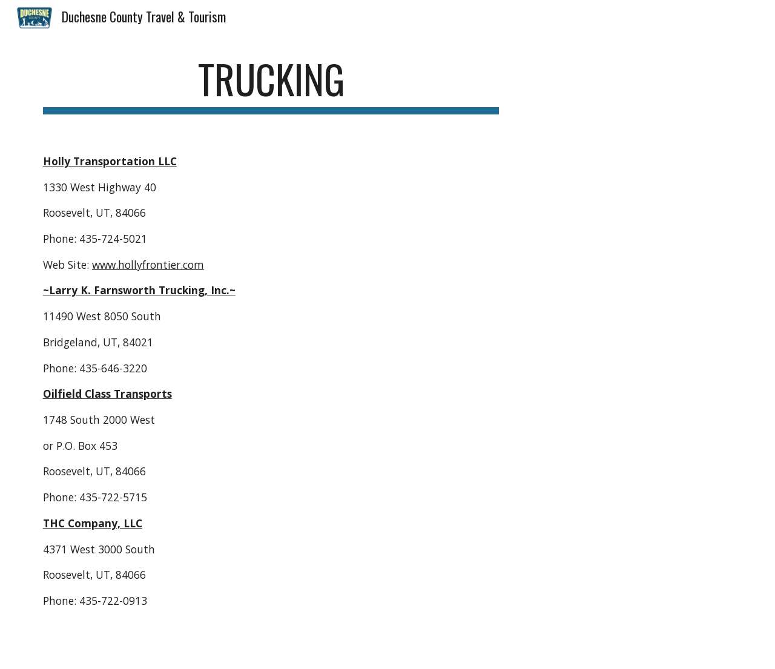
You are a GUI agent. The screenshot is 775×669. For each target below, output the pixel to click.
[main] (271, 85)
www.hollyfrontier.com (148, 264)
